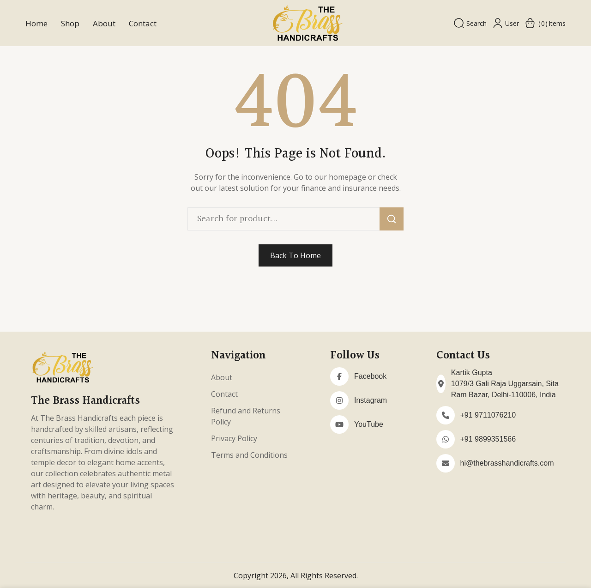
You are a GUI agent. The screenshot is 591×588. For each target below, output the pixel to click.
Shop (70, 23)
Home (36, 23)
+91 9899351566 (488, 439)
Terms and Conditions (249, 455)
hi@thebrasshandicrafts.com (507, 463)
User (505, 23)
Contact (143, 23)
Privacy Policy (234, 438)
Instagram (370, 400)
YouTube (368, 424)
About (104, 23)
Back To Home (295, 255)
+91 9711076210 (488, 415)
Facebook (370, 376)
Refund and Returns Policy (245, 416)
